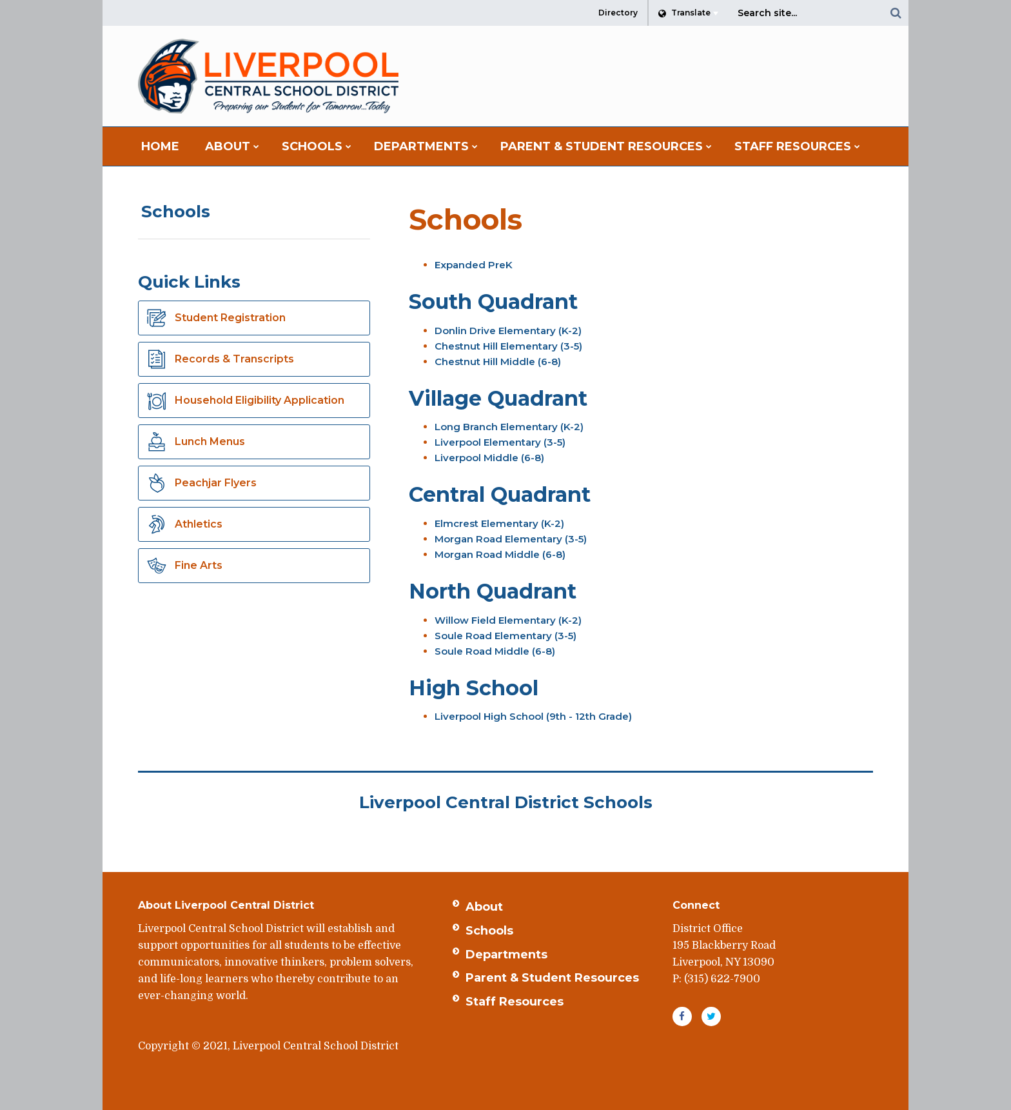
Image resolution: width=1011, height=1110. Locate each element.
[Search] (895, 13)
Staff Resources (515, 1002)
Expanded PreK (474, 265)
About (484, 907)
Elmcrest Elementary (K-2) (499, 523)
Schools (175, 211)
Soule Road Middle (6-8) (495, 651)
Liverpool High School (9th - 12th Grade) (533, 716)
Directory (618, 12)
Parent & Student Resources (552, 978)
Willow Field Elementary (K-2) (508, 620)
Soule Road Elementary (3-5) (505, 635)
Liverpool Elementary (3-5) (500, 442)
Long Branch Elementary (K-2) (509, 427)
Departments (506, 954)
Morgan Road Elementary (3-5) (511, 539)
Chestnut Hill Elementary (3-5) (508, 346)
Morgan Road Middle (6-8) (500, 554)
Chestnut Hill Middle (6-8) (498, 361)
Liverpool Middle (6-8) (489, 457)
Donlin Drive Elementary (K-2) (508, 330)
